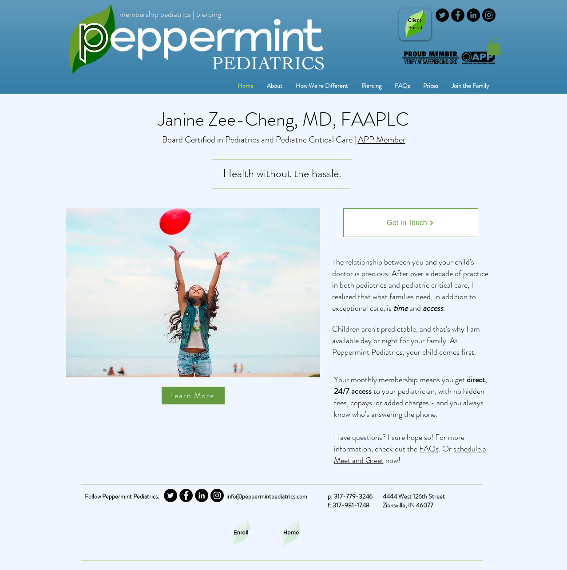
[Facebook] (457, 15)
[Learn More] (193, 395)
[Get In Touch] (410, 222)
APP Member (381, 139)
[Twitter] (442, 15)
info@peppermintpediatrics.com (266, 496)
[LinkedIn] (473, 15)
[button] (371, 85)
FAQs (429, 449)
